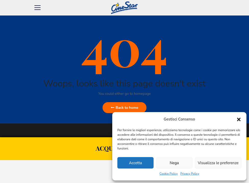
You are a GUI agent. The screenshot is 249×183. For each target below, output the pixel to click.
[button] (238, 119)
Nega (174, 162)
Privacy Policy (189, 174)
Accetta (135, 162)
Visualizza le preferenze (218, 162)
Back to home (124, 107)
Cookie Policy (168, 174)
